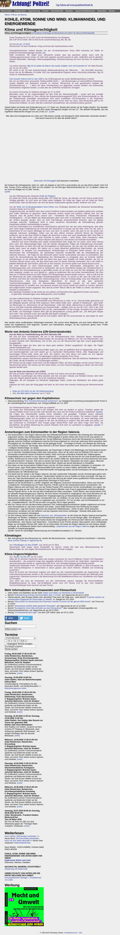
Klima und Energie (20, 15)
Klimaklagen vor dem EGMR (25, 545)
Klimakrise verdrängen (42, 33)
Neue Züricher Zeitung (17, 540)
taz (43, 53)
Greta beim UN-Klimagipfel (45, 181)
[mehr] (19, 673)
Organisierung (34, 11)
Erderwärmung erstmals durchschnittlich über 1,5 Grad (37, 595)
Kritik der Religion (47, 196)
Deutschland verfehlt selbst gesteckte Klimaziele (35, 606)
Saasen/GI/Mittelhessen (85, 11)
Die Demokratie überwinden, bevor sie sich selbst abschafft (22, 839)
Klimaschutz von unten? (63, 33)
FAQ (80, 933)
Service (112, 11)
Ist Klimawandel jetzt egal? (26, 612)
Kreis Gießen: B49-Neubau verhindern (21, 836)
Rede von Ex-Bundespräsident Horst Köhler (35, 207)
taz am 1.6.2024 (23, 44)
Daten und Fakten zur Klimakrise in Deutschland (63, 593)
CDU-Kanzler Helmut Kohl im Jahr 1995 (25, 79)
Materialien (102, 11)
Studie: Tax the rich (22, 557)
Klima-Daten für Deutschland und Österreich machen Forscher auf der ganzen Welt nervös (52, 601)
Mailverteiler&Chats (22, 843)
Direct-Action (6, 11)
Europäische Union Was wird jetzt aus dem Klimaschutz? (38, 608)
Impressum (74, 933)
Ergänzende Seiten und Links (18, 860)
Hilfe (19, 629)
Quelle (52, 112)
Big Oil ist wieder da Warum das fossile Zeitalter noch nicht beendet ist (57, 66)
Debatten (69, 11)
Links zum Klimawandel (84, 33)
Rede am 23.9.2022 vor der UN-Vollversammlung (32, 391)
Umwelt (45, 11)
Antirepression (20, 11)
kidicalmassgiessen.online (15, 688)
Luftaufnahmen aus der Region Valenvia (72, 526)
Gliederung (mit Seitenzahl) (16, 869)
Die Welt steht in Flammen (28, 393)
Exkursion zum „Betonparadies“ (54, 515)
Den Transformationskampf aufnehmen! (41, 401)
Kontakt (66, 933)
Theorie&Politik (57, 11)
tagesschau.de (36, 540)
